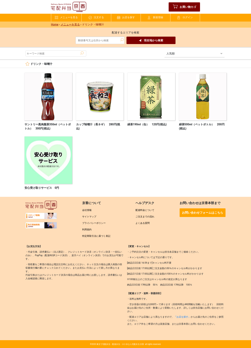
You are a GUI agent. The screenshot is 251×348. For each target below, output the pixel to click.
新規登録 (155, 17)
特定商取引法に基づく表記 (96, 236)
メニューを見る (66, 17)
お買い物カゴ (184, 7)
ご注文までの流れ (145, 216)
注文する (96, 17)
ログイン (185, 17)
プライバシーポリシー (94, 223)
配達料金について (145, 210)
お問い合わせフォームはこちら (202, 212)
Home (54, 24)
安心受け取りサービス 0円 (42, 187)
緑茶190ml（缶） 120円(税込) (147, 124)
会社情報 (87, 210)
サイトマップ (89, 216)
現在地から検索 (151, 40)
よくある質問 (143, 223)
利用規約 (87, 229)
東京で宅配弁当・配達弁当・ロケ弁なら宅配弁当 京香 (120, 344)
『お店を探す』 (182, 316)
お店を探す (126, 17)
